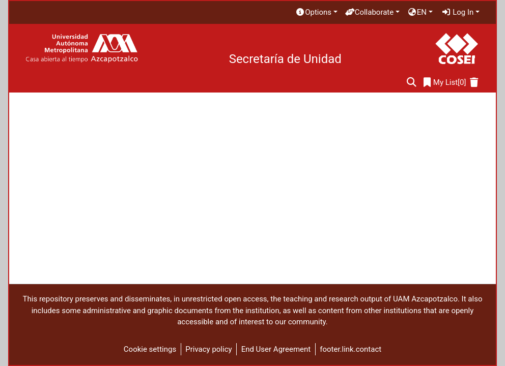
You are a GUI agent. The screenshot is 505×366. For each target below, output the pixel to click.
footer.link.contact (350, 349)
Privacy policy (208, 349)
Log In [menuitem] (457, 12)
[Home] (82, 48)
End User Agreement (276, 349)
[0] (445, 82)
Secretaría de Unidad (285, 59)
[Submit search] (411, 82)
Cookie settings (150, 349)
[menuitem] (316, 12)
